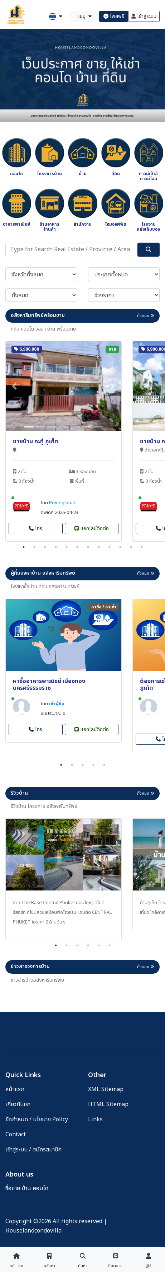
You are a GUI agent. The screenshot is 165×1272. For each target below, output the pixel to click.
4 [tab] (55, 547)
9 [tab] (109, 547)
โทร (35, 528)
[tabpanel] (63, 441)
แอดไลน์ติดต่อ (91, 528)
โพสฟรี (113, 16)
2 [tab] (34, 547)
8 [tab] (98, 547)
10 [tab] (120, 547)
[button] (14, 386)
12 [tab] (141, 547)
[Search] (71, 249)
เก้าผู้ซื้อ (56, 703)
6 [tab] (77, 547)
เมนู (85, 16)
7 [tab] (88, 547)
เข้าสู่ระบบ (143, 16)
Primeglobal (62, 502)
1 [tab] (23, 547)
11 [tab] (131, 547)
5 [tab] (66, 547)
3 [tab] (45, 547)
